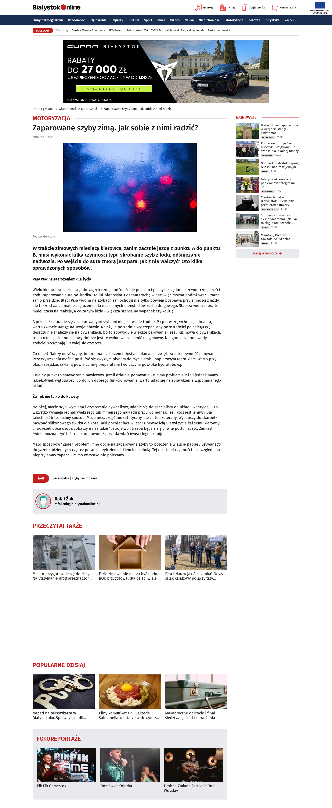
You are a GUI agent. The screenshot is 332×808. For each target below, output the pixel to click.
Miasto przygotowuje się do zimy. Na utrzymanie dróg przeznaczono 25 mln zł (62, 576)
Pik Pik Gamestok (51, 786)
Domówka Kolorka (116, 786)
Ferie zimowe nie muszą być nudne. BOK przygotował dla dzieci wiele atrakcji (129, 576)
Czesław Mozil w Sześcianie (88, 30)
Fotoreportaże (59, 738)
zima (94, 478)
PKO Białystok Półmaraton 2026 (128, 30)
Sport (148, 20)
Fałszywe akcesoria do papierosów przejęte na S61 (278, 183)
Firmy (227, 7)
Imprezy (204, 7)
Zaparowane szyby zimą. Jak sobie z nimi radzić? (138, 109)
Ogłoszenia (253, 7)
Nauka (189, 20)
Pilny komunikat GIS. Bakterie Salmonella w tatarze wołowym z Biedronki (127, 715)
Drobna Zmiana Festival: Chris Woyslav (189, 788)
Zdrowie (254, 20)
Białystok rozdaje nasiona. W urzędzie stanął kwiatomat (280, 129)
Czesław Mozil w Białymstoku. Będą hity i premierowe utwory (278, 201)
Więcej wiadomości (265, 253)
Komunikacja (284, 7)
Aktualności (268, 138)
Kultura (134, 20)
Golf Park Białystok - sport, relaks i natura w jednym (280, 165)
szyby (75, 478)
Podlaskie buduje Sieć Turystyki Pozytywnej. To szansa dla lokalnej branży (280, 147)
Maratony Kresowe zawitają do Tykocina (275, 237)
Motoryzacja (234, 20)
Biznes (175, 20)
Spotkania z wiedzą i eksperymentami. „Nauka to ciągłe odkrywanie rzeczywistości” (279, 219)
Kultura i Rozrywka (270, 210)
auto (85, 478)
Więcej (291, 20)
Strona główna (43, 109)
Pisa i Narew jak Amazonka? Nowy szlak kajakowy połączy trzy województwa (194, 576)
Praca (161, 20)
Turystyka (272, 20)
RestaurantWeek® (219, 30)
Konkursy (62, 30)
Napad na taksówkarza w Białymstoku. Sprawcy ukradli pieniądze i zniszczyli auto (58, 715)
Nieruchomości (209, 20)
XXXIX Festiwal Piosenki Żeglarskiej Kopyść (177, 30)
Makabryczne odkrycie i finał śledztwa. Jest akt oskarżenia (190, 715)
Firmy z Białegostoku (48, 20)
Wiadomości (77, 20)
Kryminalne (268, 192)
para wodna (61, 478)
